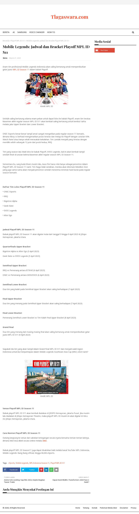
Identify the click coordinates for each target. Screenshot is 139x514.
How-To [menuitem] (51, 32)
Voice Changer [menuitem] (36, 32)
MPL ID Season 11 (21, 69)
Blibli (44, 440)
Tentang (86, 508)
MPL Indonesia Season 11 (39, 463)
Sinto (5, 58)
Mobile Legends (22, 463)
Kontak (94, 508)
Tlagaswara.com (69, 16)
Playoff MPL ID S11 (18, 41)
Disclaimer (124, 508)
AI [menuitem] (14, 32)
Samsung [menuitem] (22, 32)
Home (77, 508)
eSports (11, 463)
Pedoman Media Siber (108, 508)
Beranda (6, 41)
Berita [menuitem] (6, 32)
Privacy (133, 508)
